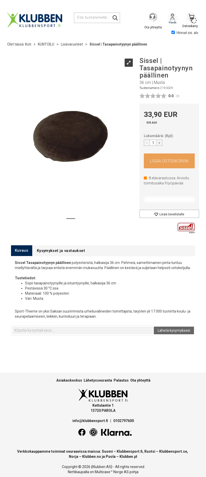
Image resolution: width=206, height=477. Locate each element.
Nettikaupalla (78, 472)
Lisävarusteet (72, 44)
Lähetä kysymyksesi (174, 330)
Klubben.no (91, 456)
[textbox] (83, 330)
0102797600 (123, 421)
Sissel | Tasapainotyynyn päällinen (118, 44)
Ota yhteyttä (140, 380)
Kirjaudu (172, 18)
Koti (28, 44)
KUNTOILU (46, 44)
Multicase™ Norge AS (112, 472)
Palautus (121, 380)
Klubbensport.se (173, 451)
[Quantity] (153, 143)
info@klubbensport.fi (90, 421)
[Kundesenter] (153, 17)
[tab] (21, 250)
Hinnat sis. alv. (185, 33)
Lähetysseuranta (98, 380)
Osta (169, 160)
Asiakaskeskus (69, 380)
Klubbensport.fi (130, 451)
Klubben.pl (128, 456)
